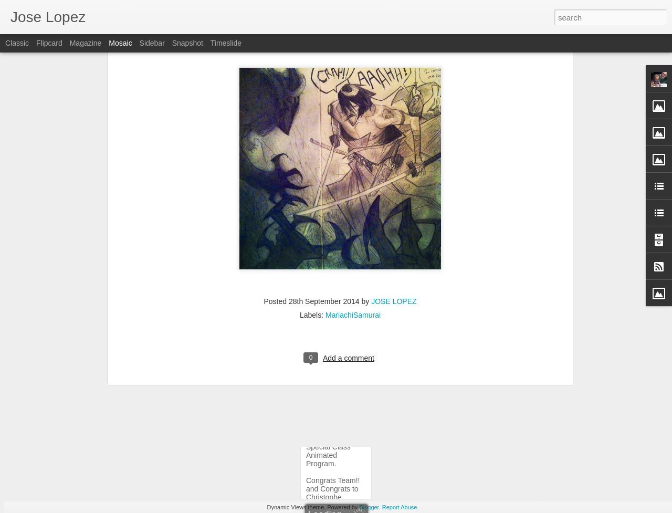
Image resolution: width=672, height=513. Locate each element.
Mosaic (120, 43)
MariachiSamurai (353, 246)
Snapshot (187, 43)
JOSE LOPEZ (393, 232)
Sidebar (152, 43)
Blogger (369, 507)
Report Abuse (399, 507)
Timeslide (226, 43)
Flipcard (49, 43)
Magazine (86, 43)
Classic (17, 43)
